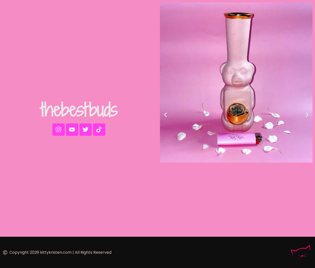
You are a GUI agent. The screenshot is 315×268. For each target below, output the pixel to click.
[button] (165, 115)
